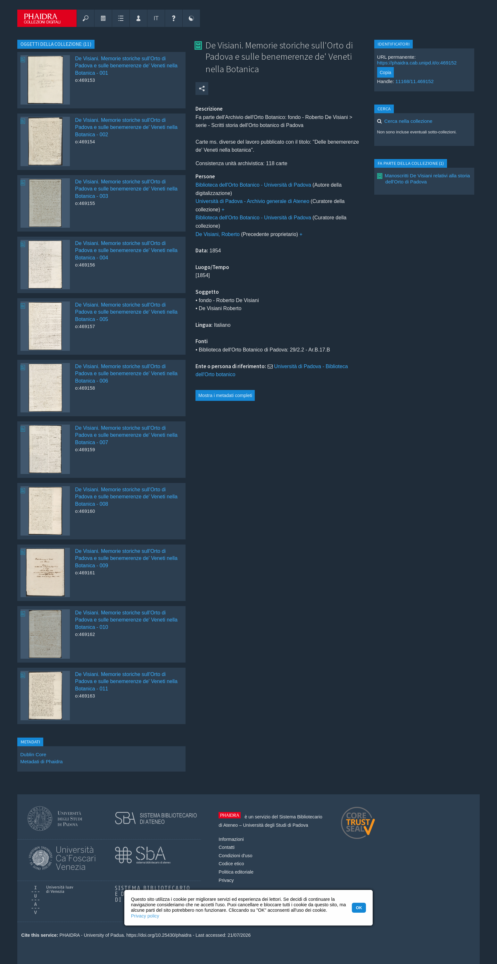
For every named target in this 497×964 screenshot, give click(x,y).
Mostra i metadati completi (225, 395)
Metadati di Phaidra (41, 761)
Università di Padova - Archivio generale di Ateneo (252, 201)
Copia (385, 72)
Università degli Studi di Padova (275, 825)
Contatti (227, 847)
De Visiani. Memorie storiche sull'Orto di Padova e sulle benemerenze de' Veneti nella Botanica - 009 (126, 558)
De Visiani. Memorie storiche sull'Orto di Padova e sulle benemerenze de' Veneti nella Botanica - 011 (126, 681)
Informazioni (231, 839)
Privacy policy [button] (145, 915)
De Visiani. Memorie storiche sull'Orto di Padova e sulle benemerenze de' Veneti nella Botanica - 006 (126, 374)
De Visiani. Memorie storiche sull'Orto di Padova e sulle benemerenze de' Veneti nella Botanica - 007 (126, 435)
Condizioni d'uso (235, 855)
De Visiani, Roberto (217, 234)
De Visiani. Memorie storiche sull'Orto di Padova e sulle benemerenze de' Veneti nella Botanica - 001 (126, 66)
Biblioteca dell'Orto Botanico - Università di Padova (253, 185)
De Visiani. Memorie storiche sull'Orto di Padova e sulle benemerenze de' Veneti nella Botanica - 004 (126, 250)
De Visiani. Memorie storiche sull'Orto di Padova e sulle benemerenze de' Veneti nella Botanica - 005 (126, 312)
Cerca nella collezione (408, 121)
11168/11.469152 (414, 81)
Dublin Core (33, 754)
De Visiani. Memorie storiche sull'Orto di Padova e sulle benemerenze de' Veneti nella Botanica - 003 (126, 189)
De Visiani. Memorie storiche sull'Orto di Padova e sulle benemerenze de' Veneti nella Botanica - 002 (126, 127)
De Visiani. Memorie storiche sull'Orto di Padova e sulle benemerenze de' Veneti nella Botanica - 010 (126, 620)
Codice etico (231, 863)
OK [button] (359, 907)
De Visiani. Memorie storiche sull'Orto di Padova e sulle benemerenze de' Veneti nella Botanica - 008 (126, 497)
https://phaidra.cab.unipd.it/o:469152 (417, 62)
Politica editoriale (236, 872)
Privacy (226, 880)
